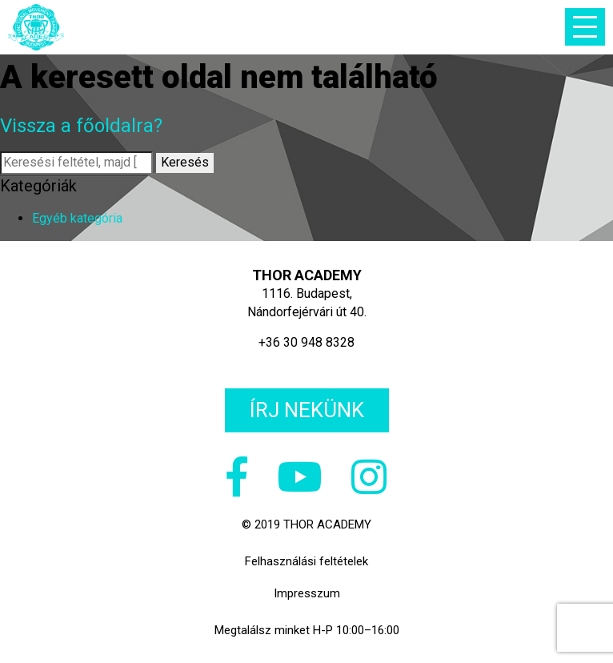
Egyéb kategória (77, 218)
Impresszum (307, 593)
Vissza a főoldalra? (81, 126)
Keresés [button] (185, 162)
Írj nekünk (307, 410)
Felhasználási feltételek (306, 561)
